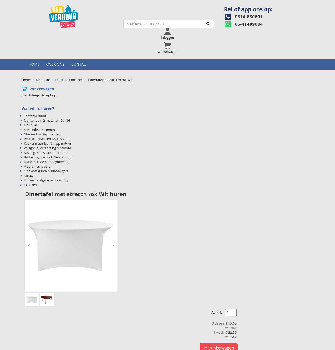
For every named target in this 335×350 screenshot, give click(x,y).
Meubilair (43, 56)
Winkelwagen (41, 65)
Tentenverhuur (35, 92)
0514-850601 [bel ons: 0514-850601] (41, 322)
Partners (107, 331)
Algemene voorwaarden (192, 331)
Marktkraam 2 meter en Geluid (47, 97)
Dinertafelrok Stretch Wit (140, 199)
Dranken (30, 161)
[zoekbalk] (143, 27)
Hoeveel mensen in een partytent (272, 327)
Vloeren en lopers (37, 143)
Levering (180, 322)
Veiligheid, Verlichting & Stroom (47, 125)
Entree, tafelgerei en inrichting (46, 157)
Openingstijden (112, 327)
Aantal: (289, 76)
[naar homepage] (58, 19)
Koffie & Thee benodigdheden (46, 138)
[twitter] (293, 346)
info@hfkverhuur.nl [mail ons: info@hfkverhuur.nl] (46, 330)
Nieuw (28, 152)
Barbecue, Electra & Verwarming (48, 134)
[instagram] (301, 346)
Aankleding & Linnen (39, 106)
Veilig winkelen (185, 327)
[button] (102, 118)
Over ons (55, 41)
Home (34, 41)
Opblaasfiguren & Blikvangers (46, 148)
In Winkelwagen (291, 111)
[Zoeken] (182, 27)
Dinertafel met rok (69, 56)
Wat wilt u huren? (38, 85)
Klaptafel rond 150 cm (244, 199)
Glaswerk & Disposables (42, 111)
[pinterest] (309, 346)
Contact (79, 41)
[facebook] (284, 346)
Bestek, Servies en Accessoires (46, 115)
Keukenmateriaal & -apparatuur (48, 120)
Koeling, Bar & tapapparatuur (46, 129)
